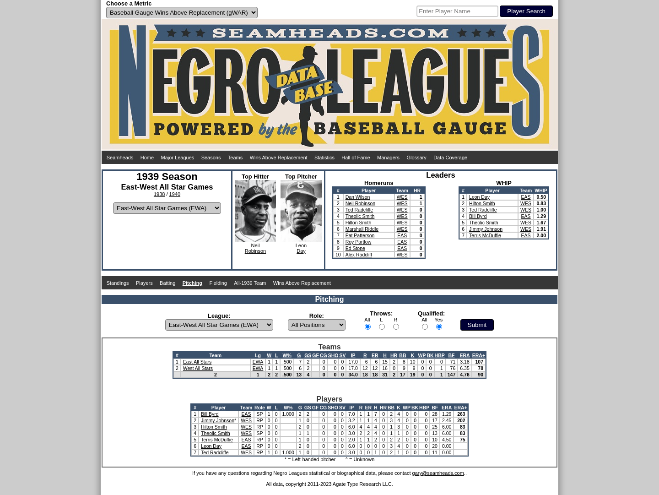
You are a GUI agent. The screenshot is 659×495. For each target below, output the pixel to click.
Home (147, 157)
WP (422, 355)
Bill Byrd (478, 216)
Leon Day (479, 197)
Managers (388, 157)
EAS (402, 235)
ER (375, 355)
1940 (174, 194)
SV (342, 355)
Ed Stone (355, 248)
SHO (333, 355)
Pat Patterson (360, 235)
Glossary (416, 157)
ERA (464, 355)
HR (393, 355)
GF (315, 355)
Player (218, 407)
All (367, 319)
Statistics (324, 157)
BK (430, 355)
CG (323, 355)
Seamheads (120, 157)
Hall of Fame (355, 157)
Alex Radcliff (359, 254)
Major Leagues (177, 157)
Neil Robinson (360, 203)
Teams (235, 157)
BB (402, 355)
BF (451, 355)
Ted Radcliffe (359, 209)
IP (353, 355)
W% (287, 355)
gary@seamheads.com (438, 473)
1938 (159, 194)
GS (307, 355)
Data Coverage (450, 157)
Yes (438, 319)
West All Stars (198, 368)
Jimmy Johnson (485, 229)
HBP (440, 355)
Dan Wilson (358, 197)
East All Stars (197, 361)
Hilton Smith (359, 222)
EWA (258, 361)
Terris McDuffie (485, 235)
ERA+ (478, 355)
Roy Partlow (359, 242)
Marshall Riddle (362, 229)
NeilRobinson (255, 248)
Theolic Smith (360, 216)
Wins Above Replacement (279, 157)
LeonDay (301, 248)
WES (402, 197)
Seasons (211, 157)
